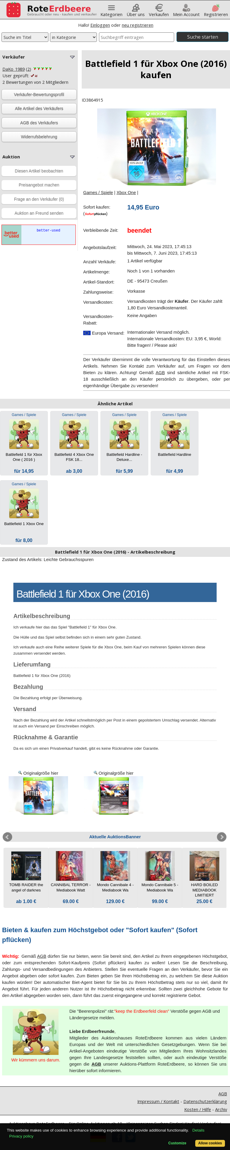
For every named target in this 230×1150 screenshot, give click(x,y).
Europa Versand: (104, 333)
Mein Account (186, 12)
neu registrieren (137, 25)
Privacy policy (21, 1136)
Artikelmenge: (96, 272)
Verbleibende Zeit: (100, 230)
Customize (177, 1143)
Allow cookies (210, 1143)
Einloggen (100, 25)
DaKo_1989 (13, 69)
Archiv (221, 1109)
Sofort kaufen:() (96, 210)
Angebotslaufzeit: (99, 247)
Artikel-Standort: (98, 282)
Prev (7, 837)
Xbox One (126, 192)
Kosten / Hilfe (197, 1109)
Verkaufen (159, 12)
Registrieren (216, 12)
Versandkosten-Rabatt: (98, 319)
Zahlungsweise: (98, 292)
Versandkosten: (98, 302)
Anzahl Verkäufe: (99, 261)
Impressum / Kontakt (158, 1101)
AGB (160, 372)
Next (221, 837)
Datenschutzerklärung (205, 1101)
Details (198, 1130)
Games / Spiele (98, 192)
